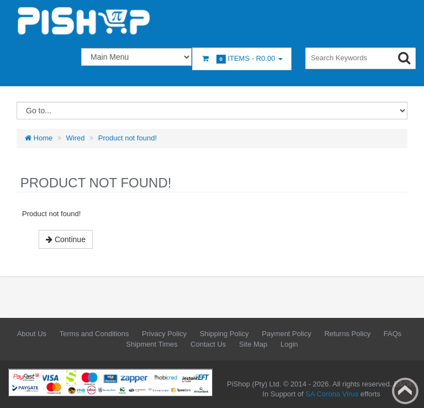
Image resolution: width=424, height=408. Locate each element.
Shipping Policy (224, 333)
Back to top (405, 391)
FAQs (393, 333)
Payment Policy (286, 333)
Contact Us (208, 344)
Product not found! (127, 138)
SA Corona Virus (331, 394)
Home (38, 138)
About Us (31, 333)
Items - (242, 59)
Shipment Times (151, 344)
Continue (66, 239)
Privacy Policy (164, 333)
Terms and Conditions (94, 333)
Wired (75, 138)
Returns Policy (347, 333)
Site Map (253, 344)
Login (289, 344)
